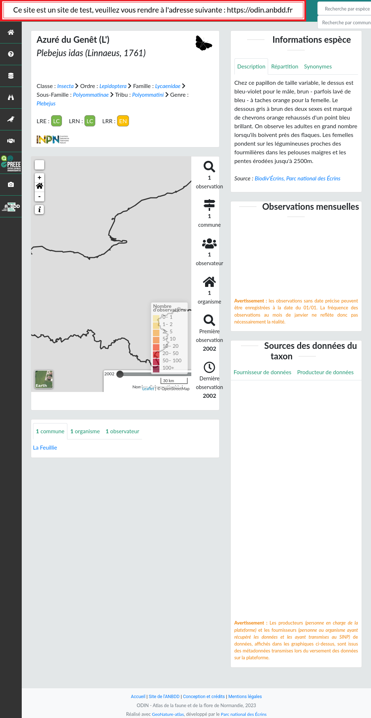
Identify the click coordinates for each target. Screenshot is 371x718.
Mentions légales (247, 696)
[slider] (120, 373)
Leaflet (148, 388)
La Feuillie (45, 447)
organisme (87, 430)
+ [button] (40, 177)
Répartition (286, 66)
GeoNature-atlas (166, 714)
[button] (39, 187)
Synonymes (321, 66)
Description (252, 66)
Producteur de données (263, 389)
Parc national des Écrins (244, 714)
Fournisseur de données (264, 373)
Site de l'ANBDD (163, 696)
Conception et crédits (204, 696)
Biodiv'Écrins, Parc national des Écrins (300, 178)
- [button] (40, 196)
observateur (125, 430)
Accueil (135, 696)
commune (51, 430)
